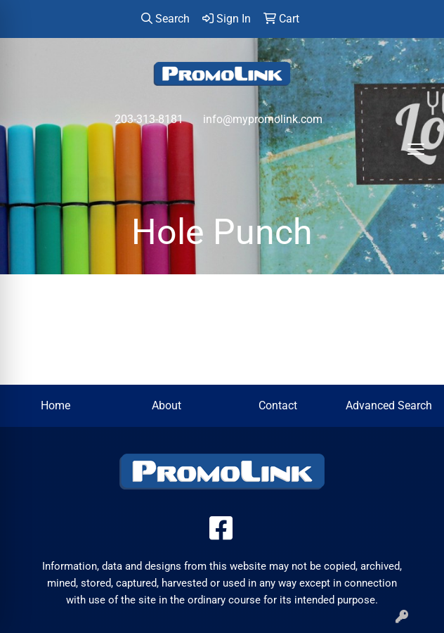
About (166, 405)
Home (55, 405)
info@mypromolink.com (262, 119)
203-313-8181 (149, 119)
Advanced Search (389, 405)
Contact (278, 405)
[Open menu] (416, 149)
